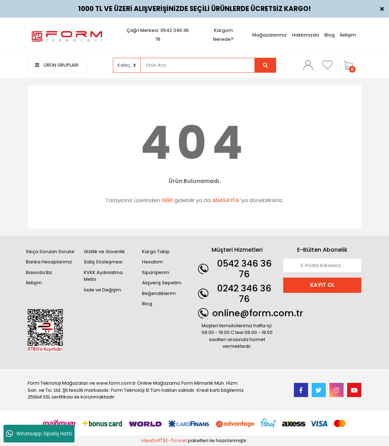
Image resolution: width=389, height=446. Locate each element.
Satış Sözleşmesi (103, 261)
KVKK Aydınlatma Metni (103, 276)
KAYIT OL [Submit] (322, 285)
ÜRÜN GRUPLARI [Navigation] (56, 65)
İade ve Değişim (102, 289)
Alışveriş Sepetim (161, 282)
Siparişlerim (155, 272)
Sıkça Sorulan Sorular (50, 251)
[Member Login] (308, 65)
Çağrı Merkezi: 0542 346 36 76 (157, 35)
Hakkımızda (305, 35)
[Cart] (350, 65)
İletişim (348, 35)
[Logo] (67, 34)
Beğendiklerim (159, 293)
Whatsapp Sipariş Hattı (39, 433)
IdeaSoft (151, 440)
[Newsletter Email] (322, 265)
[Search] (198, 65)
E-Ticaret (176, 440)
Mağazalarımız (269, 35)
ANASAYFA (225, 200)
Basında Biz (39, 272)
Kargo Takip (156, 251)
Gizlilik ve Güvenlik (104, 251)
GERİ (167, 200)
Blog (329, 35)
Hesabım (152, 261)
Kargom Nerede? (223, 35)
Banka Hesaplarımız (49, 261)
